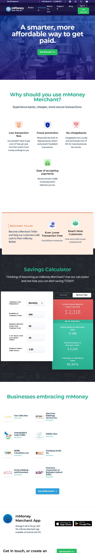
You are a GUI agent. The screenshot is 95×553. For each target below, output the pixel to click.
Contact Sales (65, 529)
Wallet (30, 8)
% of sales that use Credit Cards (16, 339)
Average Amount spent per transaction (16, 327)
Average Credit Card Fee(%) (15, 350)
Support (60, 7)
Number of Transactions (15, 315)
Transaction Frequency (15, 304)
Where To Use (30, 547)
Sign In (82, 6)
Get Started (82, 11)
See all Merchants (47, 461)
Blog (71, 7)
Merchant (42, 8)
